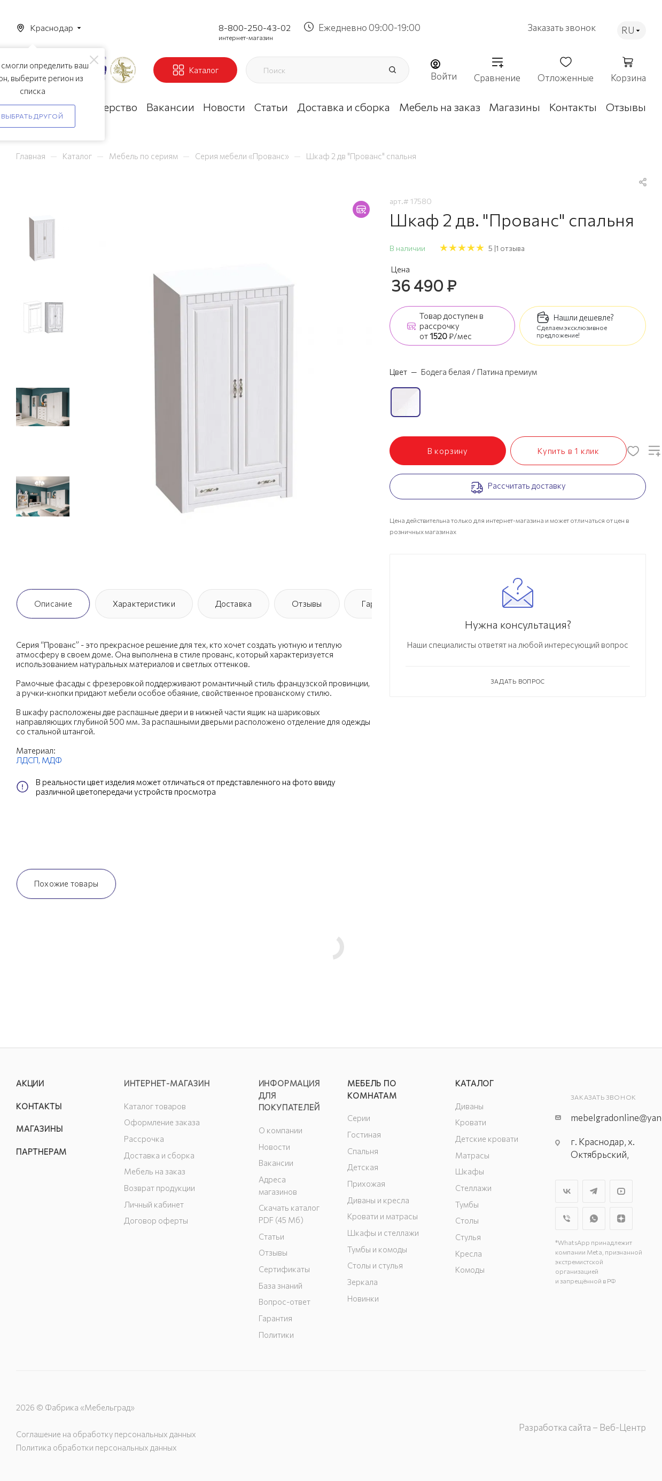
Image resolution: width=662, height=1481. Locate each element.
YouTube (621, 1191)
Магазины (39, 1128)
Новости (274, 1146)
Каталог (474, 1083)
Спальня (362, 1151)
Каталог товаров (155, 1106)
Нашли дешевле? (584, 317)
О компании (280, 1130)
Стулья (468, 1237)
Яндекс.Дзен (621, 1218)
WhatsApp (593, 1218)
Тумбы (467, 1204)
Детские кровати (486, 1138)
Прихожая (366, 1183)
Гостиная (364, 1134)
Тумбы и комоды (377, 1249)
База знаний (280, 1285)
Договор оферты (156, 1220)
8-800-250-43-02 (255, 27)
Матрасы (472, 1155)
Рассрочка (144, 1138)
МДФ (52, 760)
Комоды (470, 1269)
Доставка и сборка (159, 1155)
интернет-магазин (246, 37)
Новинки (363, 1298)
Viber (566, 1218)
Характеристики (144, 603)
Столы (467, 1220)
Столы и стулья (375, 1265)
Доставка (233, 603)
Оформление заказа (162, 1122)
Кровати (470, 1122)
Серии (358, 1118)
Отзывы (307, 603)
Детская (362, 1167)
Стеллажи (473, 1188)
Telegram (593, 1191)
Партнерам (41, 1151)
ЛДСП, (29, 760)
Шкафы (469, 1171)
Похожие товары (66, 883)
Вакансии (276, 1162)
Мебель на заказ (154, 1171)
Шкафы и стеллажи (383, 1232)
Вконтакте (566, 1191)
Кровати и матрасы (382, 1216)
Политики (276, 1334)
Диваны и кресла (378, 1200)
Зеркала (362, 1282)
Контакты (38, 1106)
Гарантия (275, 1318)
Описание (53, 603)
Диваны (469, 1106)
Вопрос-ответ (284, 1301)
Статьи (271, 1236)
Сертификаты (284, 1269)
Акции (30, 1083)
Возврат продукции (159, 1188)
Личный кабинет (154, 1204)
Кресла (468, 1253)
